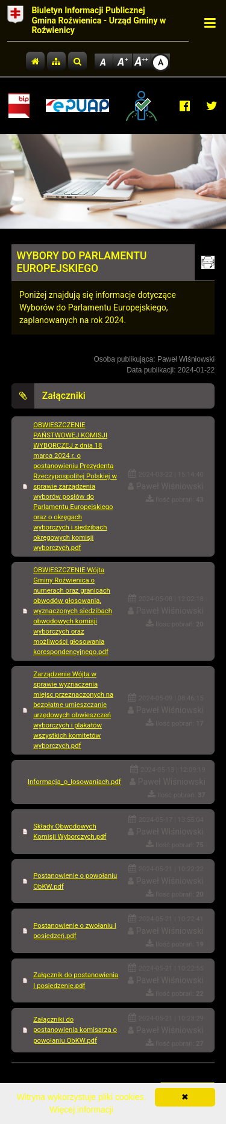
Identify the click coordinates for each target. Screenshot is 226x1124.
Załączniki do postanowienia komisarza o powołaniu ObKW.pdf (75, 1029)
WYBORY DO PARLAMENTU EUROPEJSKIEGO (82, 262)
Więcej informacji (81, 1109)
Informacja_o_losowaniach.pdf (74, 781)
